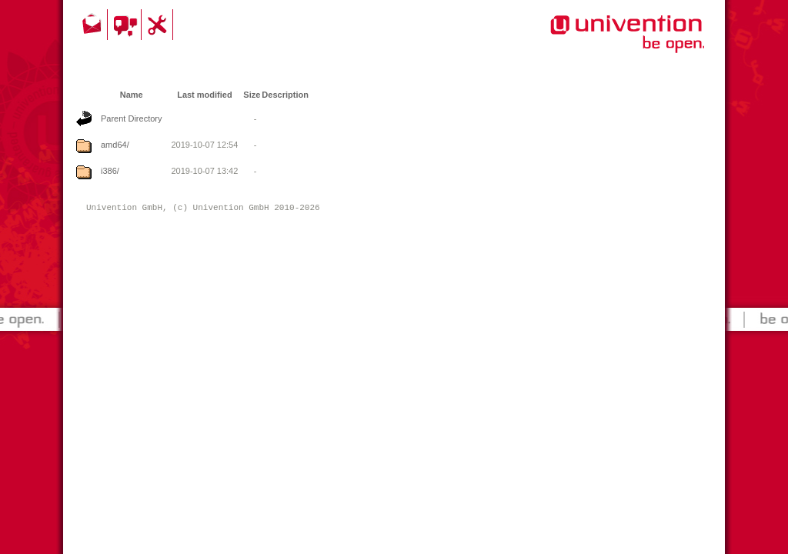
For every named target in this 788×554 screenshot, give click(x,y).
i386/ (110, 170)
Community (127, 24)
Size (251, 94)
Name (131, 94)
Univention (596, 42)
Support (159, 24)
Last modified (204, 94)
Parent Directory (131, 118)
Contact (93, 24)
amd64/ (115, 144)
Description (285, 94)
